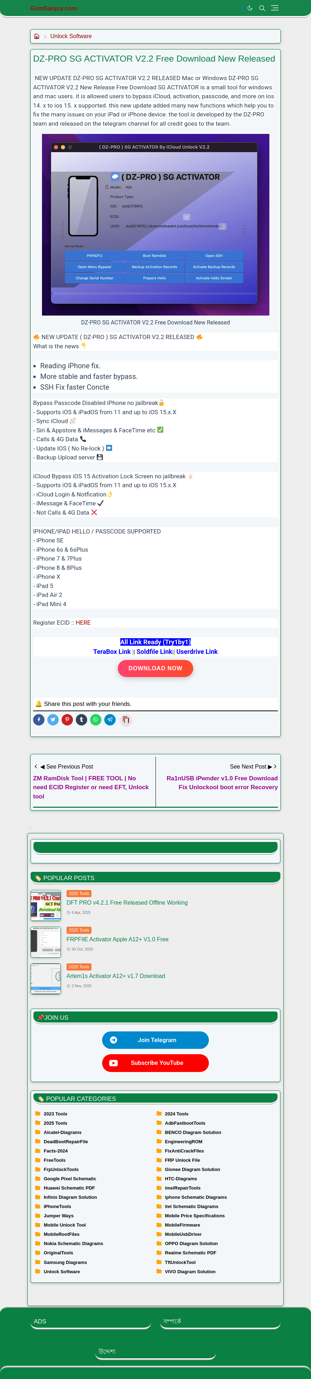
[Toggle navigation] (275, 8)
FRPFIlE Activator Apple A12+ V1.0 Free (118, 939)
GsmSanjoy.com (53, 8)
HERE (83, 622)
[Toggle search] (262, 8)
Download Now (155, 668)
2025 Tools (79, 893)
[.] (235, 8)
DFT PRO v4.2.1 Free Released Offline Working (127, 903)
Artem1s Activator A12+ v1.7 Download (116, 976)
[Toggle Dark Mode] (250, 8)
